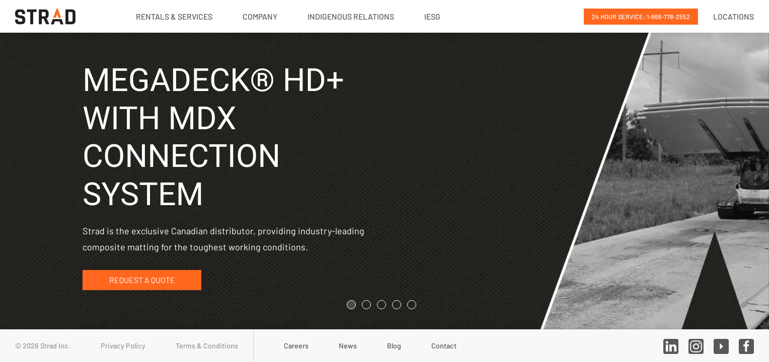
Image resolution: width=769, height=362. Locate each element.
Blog (394, 345)
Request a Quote (142, 280)
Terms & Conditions (207, 345)
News (348, 345)
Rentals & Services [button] (174, 16)
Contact (443, 345)
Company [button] (260, 16)
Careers (296, 345)
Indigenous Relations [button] (350, 16)
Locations (733, 16)
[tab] (351, 304)
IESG (432, 16)
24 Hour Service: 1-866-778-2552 (641, 17)
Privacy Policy (123, 345)
